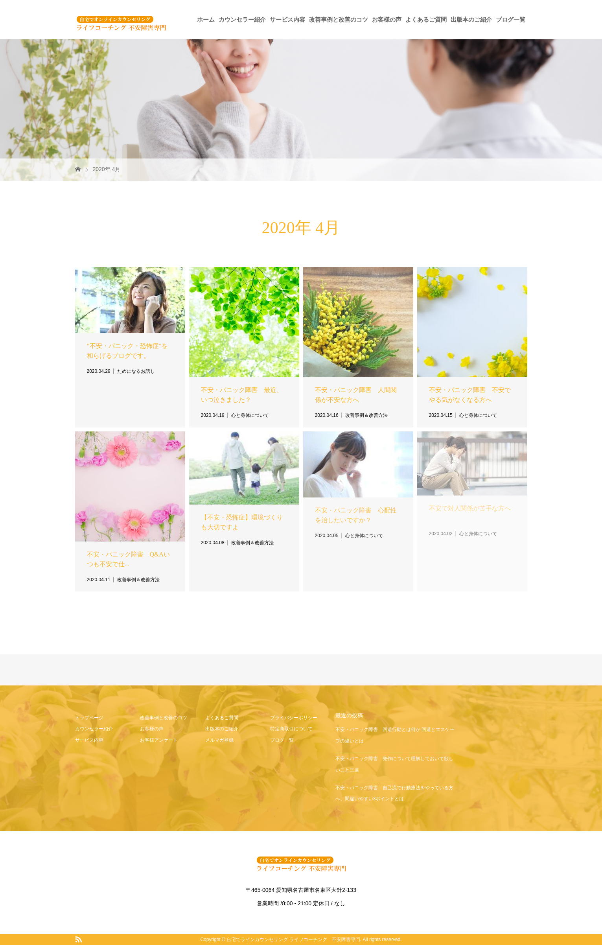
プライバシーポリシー (293, 717)
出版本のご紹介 (471, 19)
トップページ (89, 717)
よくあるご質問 (426, 19)
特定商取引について (291, 728)
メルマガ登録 (219, 740)
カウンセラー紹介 (242, 19)
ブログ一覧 (510, 19)
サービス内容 (287, 19)
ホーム (206, 19)
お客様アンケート (159, 740)
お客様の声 (386, 19)
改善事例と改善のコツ (338, 19)
